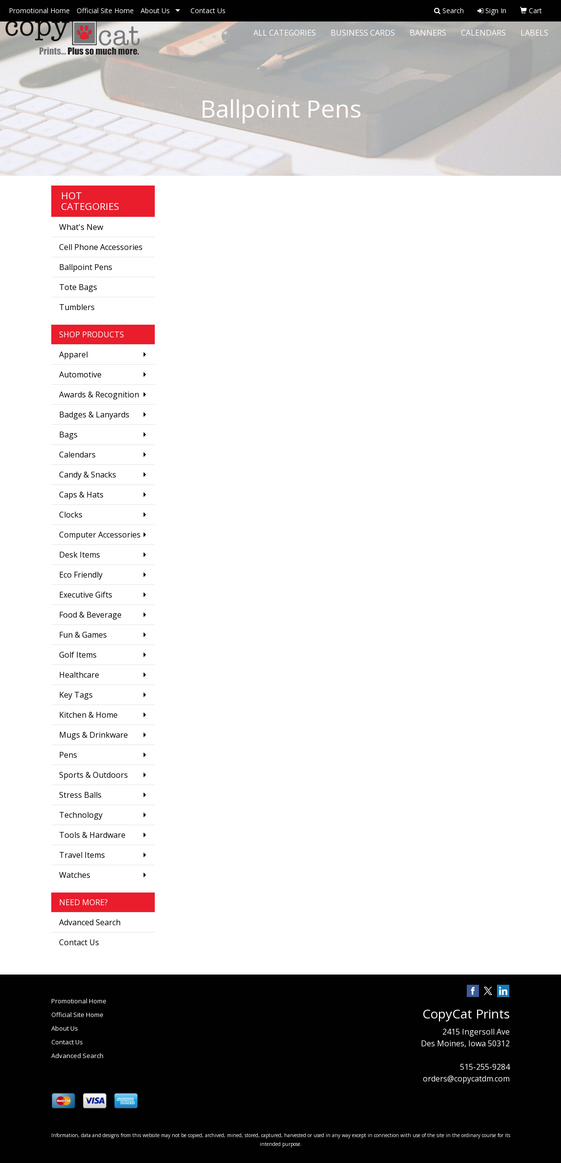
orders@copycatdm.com (466, 1078)
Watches (74, 875)
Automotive (80, 374)
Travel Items (82, 855)
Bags (68, 434)
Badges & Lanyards (94, 414)
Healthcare (79, 674)
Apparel (73, 354)
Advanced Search (90, 922)
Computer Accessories (100, 534)
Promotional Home (39, 10)
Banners (428, 39)
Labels (534, 39)
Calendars (483, 39)
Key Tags (76, 694)
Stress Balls (80, 794)
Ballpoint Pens (85, 267)
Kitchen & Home (88, 714)
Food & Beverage (90, 614)
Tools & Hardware (92, 835)
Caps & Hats (81, 494)
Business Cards (363, 39)
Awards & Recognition (99, 394)
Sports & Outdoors (93, 774)
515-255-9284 (485, 1066)
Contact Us (208, 10)
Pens (68, 754)
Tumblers (77, 307)
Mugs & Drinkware (93, 734)
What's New (81, 227)
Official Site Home (105, 10)
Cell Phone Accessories (101, 247)
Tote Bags (78, 287)
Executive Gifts (85, 594)
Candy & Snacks (87, 474)
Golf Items (78, 654)
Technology (81, 815)
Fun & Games (83, 634)
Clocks (71, 514)
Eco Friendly (81, 574)
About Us (155, 10)
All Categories (284, 39)
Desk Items (79, 554)
